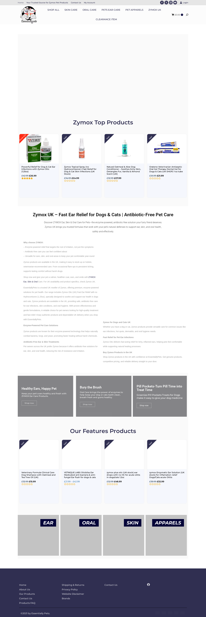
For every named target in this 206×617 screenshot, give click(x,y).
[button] (19, 72)
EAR (48, 521)
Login (184, 2)
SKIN (133, 521)
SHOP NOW (42, 87)
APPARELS (168, 521)
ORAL (89, 521)
